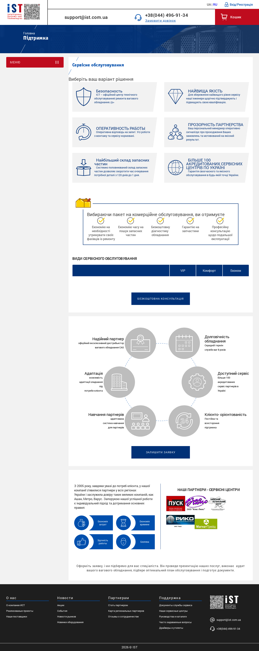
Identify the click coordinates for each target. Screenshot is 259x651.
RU (215, 4)
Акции (60, 605)
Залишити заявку (161, 452)
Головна (29, 33)
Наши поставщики (16, 616)
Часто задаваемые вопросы (175, 622)
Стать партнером (118, 605)
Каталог (57, 4)
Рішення (122, 4)
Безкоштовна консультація (160, 298)
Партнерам (144, 4)
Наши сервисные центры (173, 611)
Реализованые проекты (19, 611)
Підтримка (166, 4)
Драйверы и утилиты (171, 627)
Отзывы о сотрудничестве (123, 616)
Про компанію (81, 4)
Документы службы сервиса (175, 605)
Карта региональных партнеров (126, 611)
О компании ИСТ (15, 605)
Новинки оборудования (70, 622)
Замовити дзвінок (160, 20)
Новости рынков (66, 616)
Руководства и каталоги (173, 616)
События (62, 611)
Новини (103, 4)
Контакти (188, 4)
